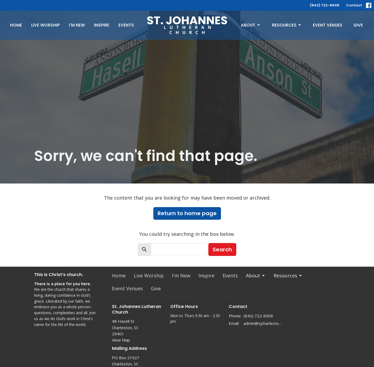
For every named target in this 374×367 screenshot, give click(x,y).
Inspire (101, 25)
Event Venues (327, 25)
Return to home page (187, 213)
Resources (287, 25)
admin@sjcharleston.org (263, 323)
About (251, 25)
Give (358, 25)
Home (16, 25)
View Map (121, 340)
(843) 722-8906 (324, 5)
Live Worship (45, 25)
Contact (354, 5)
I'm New (77, 25)
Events (126, 25)
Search (222, 249)
